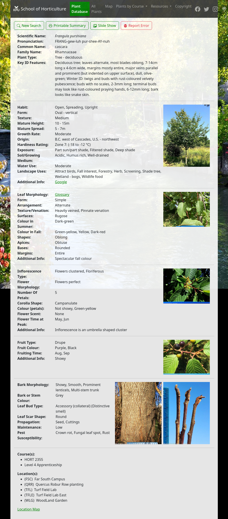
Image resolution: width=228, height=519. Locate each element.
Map (108, 6)
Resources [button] (160, 6)
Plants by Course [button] (130, 6)
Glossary (62, 194)
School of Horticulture (39, 9)
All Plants (96, 9)
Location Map (29, 509)
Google (61, 181)
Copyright (183, 6)
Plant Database (80, 9)
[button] (29, 25)
